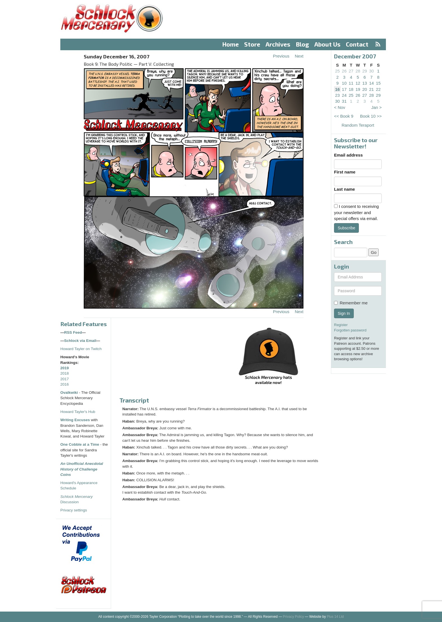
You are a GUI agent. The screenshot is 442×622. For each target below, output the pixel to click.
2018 (64, 373)
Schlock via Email (80, 341)
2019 (64, 368)
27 (351, 71)
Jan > (376, 107)
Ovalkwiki (69, 392)
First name (344, 172)
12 (357, 83)
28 (357, 71)
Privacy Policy (293, 617)
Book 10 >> (371, 116)
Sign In (344, 313)
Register (341, 325)
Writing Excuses (75, 420)
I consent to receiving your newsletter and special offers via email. (356, 212)
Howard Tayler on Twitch (81, 349)
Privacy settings (73, 510)
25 (337, 71)
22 (378, 89)
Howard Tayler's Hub (77, 412)
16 (337, 89)
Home (230, 44)
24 (344, 95)
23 (337, 95)
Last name (344, 189)
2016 (64, 384)
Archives (278, 44)
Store (252, 44)
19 (357, 89)
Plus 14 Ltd (335, 617)
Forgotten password (350, 330)
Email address (348, 155)
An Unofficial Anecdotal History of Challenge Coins (81, 469)
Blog (302, 44)
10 (344, 83)
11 (351, 83)
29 (364, 71)
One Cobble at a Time (79, 444)
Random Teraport (358, 125)
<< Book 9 (343, 116)
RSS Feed (73, 332)
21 (371, 89)
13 (364, 83)
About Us (327, 44)
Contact (357, 44)
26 (344, 71)
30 (371, 71)
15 (378, 83)
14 (371, 83)
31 (344, 101)
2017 (64, 379)
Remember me (351, 302)
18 (351, 89)
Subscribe (346, 228)
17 (344, 89)
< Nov (339, 107)
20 (364, 89)
